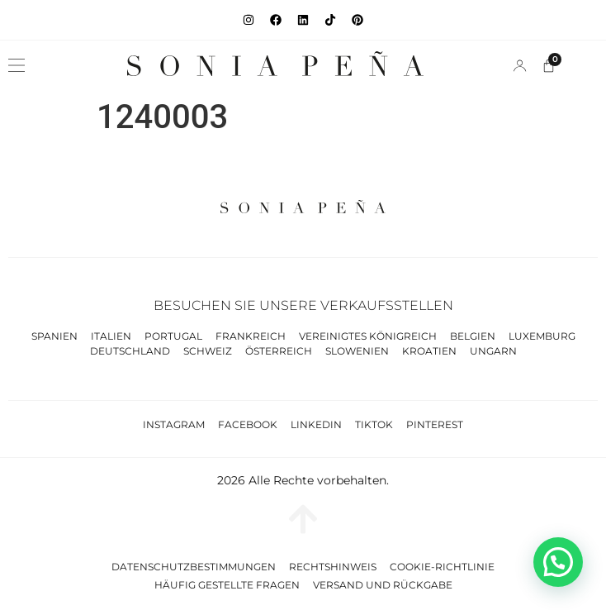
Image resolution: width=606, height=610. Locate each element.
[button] (16, 65)
